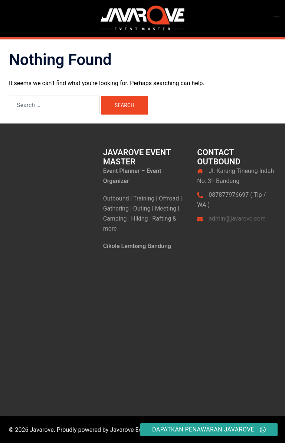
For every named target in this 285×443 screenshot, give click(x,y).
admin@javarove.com (237, 218)
